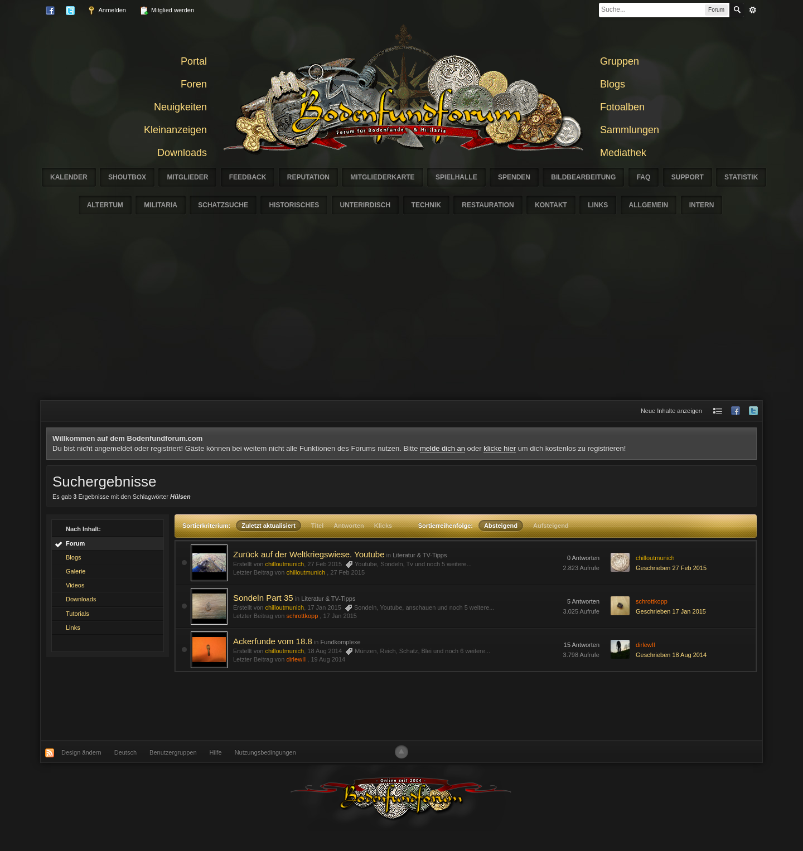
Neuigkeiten (180, 107)
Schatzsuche (223, 205)
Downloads (182, 152)
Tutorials (77, 613)
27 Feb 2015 (347, 572)
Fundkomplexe (340, 642)
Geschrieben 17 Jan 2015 (671, 611)
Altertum (105, 205)
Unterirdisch (365, 205)
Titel (317, 525)
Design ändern (81, 752)
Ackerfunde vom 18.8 (272, 641)
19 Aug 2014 (328, 659)
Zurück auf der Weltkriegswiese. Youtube (309, 554)
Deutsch (125, 752)
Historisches (294, 205)
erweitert (753, 10)
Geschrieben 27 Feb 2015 (671, 568)
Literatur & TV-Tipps (420, 555)
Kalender (69, 177)
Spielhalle (456, 177)
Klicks (383, 525)
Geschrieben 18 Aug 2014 (671, 654)
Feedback (248, 177)
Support (687, 177)
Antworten (348, 525)
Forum (75, 543)
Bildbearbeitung (583, 177)
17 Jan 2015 (340, 615)
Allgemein (649, 205)
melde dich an (442, 448)
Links (598, 205)
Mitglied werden (166, 10)
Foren (194, 84)
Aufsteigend (551, 525)
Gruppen (619, 61)
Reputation (308, 177)
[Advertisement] (401, 317)
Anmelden (106, 10)
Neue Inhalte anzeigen (671, 410)
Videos (75, 585)
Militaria (160, 205)
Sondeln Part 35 (263, 597)
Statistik (741, 177)
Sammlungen (629, 129)
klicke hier (499, 448)
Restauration (488, 205)
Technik (426, 205)
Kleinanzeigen (175, 129)
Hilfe (216, 752)
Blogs (612, 84)
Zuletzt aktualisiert (268, 525)
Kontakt (551, 205)
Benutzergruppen (172, 752)
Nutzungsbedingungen (265, 752)
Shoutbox (127, 177)
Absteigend (500, 525)
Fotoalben (622, 107)
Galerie (75, 571)
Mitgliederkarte (382, 177)
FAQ (644, 177)
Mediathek (623, 152)
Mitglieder (187, 177)
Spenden (514, 177)
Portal (194, 61)
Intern (701, 205)
